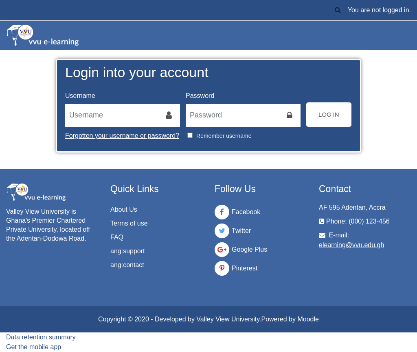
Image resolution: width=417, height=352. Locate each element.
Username (80, 95)
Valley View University (227, 319)
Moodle (307, 319)
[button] (338, 10)
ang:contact (127, 264)
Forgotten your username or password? (122, 135)
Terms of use (129, 223)
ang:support (127, 251)
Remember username (223, 136)
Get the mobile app (33, 346)
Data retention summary (41, 337)
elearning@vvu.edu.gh (351, 244)
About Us (123, 209)
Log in (328, 114)
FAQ (116, 237)
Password (200, 95)
